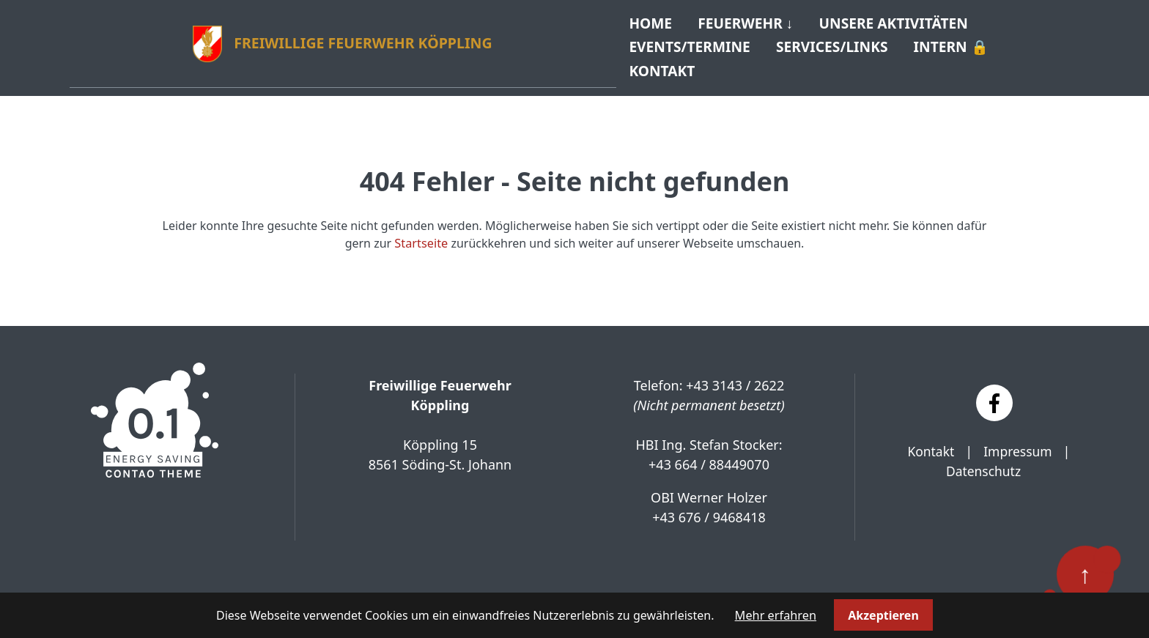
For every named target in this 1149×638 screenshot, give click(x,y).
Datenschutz (983, 463)
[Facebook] (994, 395)
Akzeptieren (882, 615)
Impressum (1018, 444)
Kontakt (930, 444)
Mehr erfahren (776, 615)
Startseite (421, 236)
